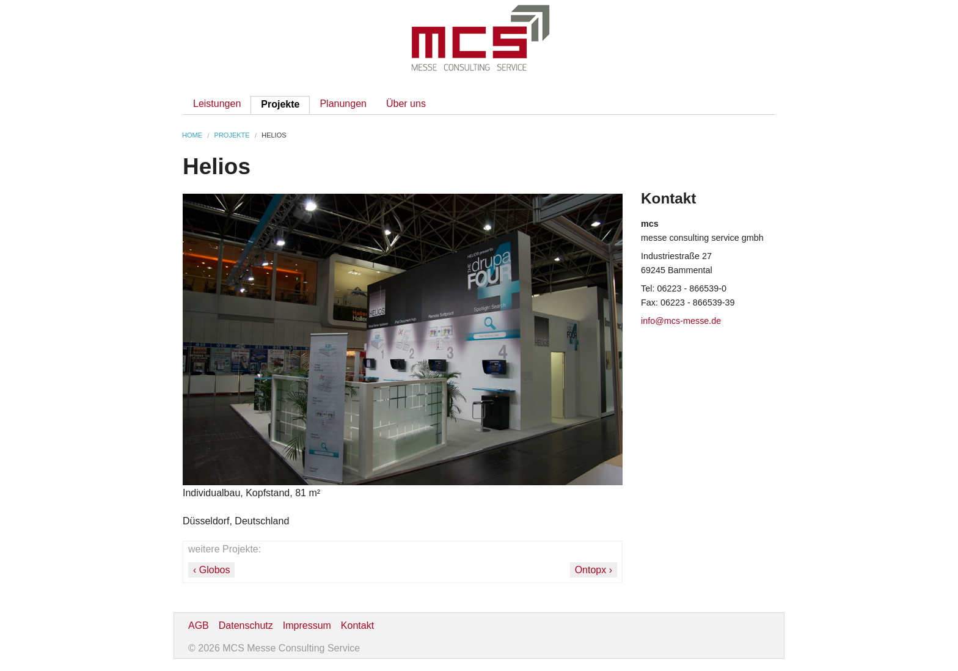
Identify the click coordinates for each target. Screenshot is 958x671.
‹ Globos (211, 570)
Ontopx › (593, 570)
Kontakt (357, 625)
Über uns (406, 103)
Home (192, 135)
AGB (198, 625)
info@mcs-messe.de (681, 321)
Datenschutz (246, 625)
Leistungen (217, 103)
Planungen (343, 103)
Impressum (307, 625)
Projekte (280, 104)
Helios (273, 135)
